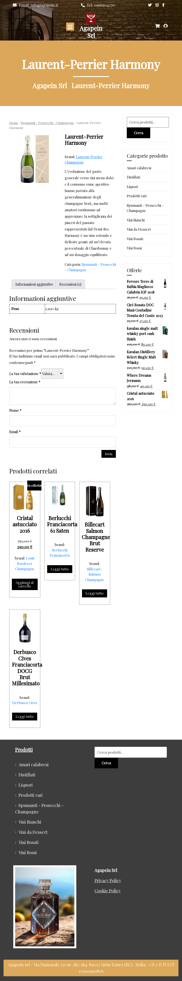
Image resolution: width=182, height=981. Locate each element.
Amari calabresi (139, 167)
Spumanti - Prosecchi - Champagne (47, 122)
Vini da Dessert (139, 229)
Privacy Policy (108, 880)
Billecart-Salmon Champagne (94, 574)
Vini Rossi (134, 248)
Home (13, 122)
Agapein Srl (91, 32)
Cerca (138, 132)
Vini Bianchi (136, 220)
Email (15, 431)
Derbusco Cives (24, 702)
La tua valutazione (25, 373)
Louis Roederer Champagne (25, 563)
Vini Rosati (135, 238)
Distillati (133, 177)
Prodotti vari (136, 195)
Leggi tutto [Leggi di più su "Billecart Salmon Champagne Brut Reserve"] (95, 593)
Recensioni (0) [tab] (70, 284)
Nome (15, 410)
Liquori (132, 186)
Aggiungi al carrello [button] (25, 584)
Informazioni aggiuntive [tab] (34, 284)
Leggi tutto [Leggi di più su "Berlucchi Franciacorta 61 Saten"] (60, 569)
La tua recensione (24, 382)
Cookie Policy (108, 891)
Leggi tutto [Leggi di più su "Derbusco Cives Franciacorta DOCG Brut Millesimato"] (25, 716)
